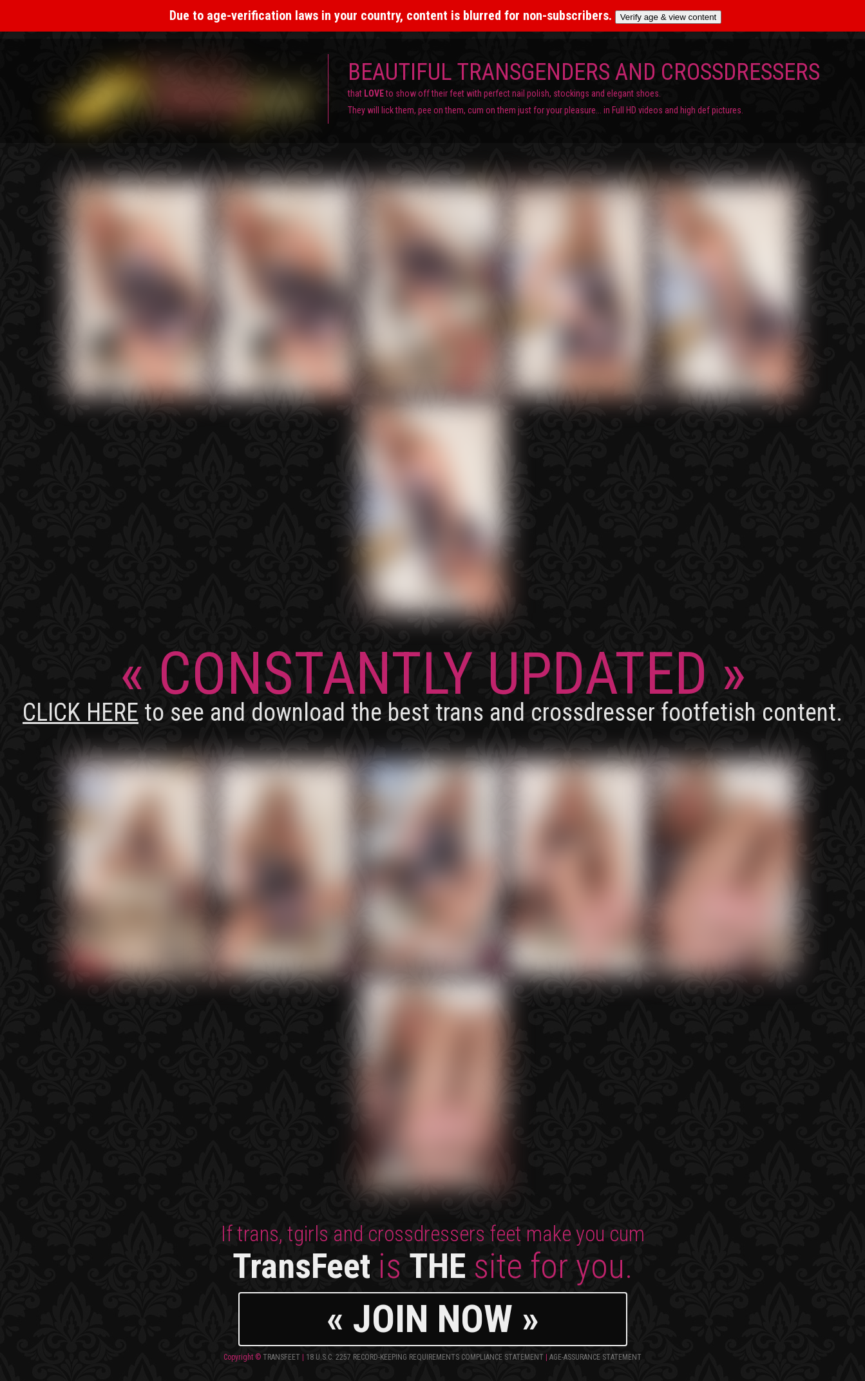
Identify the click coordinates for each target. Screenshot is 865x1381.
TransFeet (281, 1357)
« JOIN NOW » (433, 1319)
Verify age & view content (668, 17)
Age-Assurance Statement (595, 1357)
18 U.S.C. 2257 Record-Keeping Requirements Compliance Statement (425, 1357)
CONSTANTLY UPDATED (432, 683)
